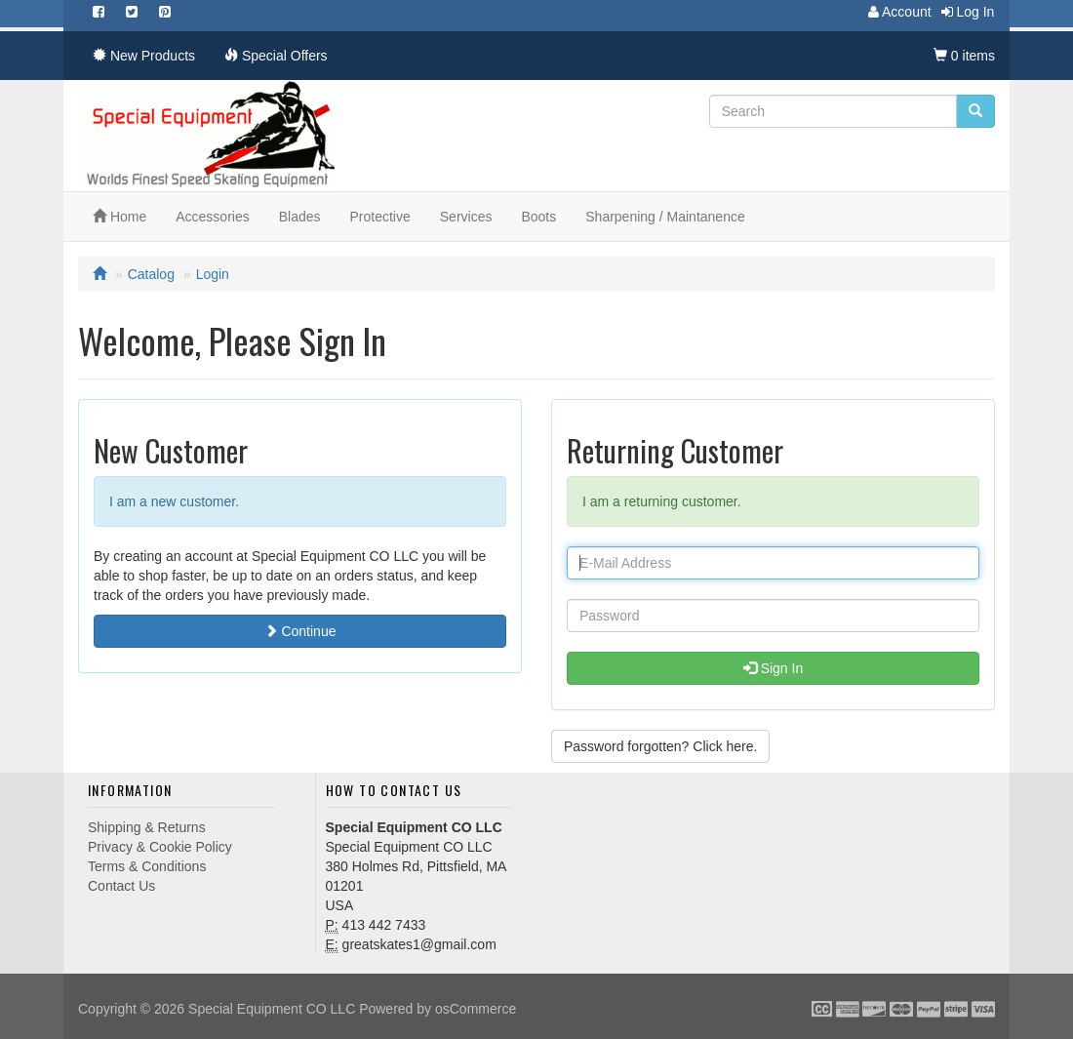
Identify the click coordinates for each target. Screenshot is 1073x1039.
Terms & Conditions (147, 866)
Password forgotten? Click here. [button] (660, 746)
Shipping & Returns (147, 827)
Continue (300, 631)
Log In (963, 12)
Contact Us (121, 886)
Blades (300, 216)
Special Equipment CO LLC (271, 1009)
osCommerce (475, 1009)
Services (466, 216)
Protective (380, 216)
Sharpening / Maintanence (664, 216)
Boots (538, 216)
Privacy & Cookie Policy (160, 847)
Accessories (212, 216)
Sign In (773, 668)
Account (895, 12)
